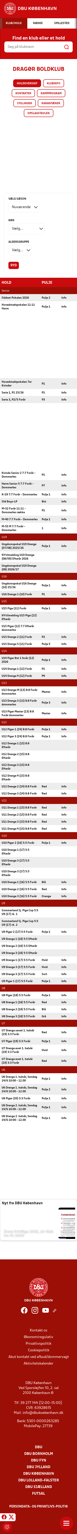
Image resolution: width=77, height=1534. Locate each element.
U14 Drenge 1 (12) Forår (17, 668)
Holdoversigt (27, 83)
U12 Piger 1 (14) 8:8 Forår (18, 729)
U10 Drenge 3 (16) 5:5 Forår (19, 896)
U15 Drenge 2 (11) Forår (17, 637)
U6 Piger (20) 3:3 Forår (16, 1098)
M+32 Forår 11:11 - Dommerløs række (14, 510)
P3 (43, 399)
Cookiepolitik (38, 1350)
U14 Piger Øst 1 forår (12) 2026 (18, 660)
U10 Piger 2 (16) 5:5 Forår (18, 842)
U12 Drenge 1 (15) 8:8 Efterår (15, 745)
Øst (44, 501)
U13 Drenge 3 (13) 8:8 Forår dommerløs (19, 702)
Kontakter (23, 93)
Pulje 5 (46, 644)
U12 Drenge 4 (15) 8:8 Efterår (15, 777)
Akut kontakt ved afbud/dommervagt (38, 1357)
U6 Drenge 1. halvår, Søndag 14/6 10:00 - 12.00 (19, 1078)
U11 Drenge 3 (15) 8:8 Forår (19, 821)
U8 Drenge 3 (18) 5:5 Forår (18, 1016)
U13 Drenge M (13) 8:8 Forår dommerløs (19, 692)
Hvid (45, 960)
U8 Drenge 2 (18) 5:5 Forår (18, 1009)
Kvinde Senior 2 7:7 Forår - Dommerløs (19, 475)
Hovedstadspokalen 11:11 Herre (18, 306)
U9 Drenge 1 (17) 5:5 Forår (18, 960)
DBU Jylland (38, 1467)
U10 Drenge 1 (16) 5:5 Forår (19, 882)
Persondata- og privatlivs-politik (38, 1506)
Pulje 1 (46, 306)
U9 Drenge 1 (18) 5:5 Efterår (19, 939)
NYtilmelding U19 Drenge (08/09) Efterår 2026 (18, 557)
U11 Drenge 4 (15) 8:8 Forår (19, 828)
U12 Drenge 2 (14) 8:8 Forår (19, 786)
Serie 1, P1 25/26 (13, 392)
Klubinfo (53, 83)
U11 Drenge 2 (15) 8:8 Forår (19, 814)
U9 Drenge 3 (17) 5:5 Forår (18, 967)
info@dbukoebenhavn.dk (43, 1413)
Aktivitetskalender (38, 1363)
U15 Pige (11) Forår (14, 608)
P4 (43, 676)
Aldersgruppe (18, 242)
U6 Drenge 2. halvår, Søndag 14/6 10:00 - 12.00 (19, 1107)
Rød (44, 786)
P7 (43, 485)
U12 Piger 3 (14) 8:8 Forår (18, 736)
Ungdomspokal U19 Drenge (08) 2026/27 (19, 567)
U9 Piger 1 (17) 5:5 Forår (17, 981)
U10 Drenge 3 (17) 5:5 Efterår (15, 862)
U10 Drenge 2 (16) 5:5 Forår (19, 889)
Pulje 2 (46, 297)
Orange (46, 896)
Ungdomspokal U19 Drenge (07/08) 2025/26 (19, 546)
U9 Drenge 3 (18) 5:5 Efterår (19, 953)
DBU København (38, 1473)
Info (64, 297)
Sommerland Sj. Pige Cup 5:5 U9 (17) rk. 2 (20, 923)
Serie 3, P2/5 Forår (13, 399)
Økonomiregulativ (38, 1337)
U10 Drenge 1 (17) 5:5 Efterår (15, 851)
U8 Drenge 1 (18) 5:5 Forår (18, 1002)
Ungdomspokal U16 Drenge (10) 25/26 (19, 585)
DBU (38, 1447)
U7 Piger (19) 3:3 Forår (16, 1041)
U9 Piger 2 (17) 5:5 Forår (17, 932)
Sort (44, 974)
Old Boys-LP (9, 501)
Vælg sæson (17, 199)
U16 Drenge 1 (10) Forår (17, 594)
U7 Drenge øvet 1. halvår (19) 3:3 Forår (17, 1050)
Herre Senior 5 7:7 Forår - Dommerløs (18, 485)
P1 (43, 383)
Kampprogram (51, 93)
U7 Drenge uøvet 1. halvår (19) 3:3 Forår (18, 1032)
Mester (46, 691)
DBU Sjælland (38, 1487)
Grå (44, 1016)
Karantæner (50, 103)
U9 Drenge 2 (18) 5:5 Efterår (19, 946)
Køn (11, 220)
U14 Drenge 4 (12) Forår (17, 676)
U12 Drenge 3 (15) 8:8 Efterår (15, 767)
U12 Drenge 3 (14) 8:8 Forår (19, 793)
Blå (44, 882)
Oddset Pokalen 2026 (15, 297)
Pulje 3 (46, 702)
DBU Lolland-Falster (38, 1480)
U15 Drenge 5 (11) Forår (17, 644)
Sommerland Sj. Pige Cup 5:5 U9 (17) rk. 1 (20, 912)
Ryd (13, 265)
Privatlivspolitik (38, 1343)
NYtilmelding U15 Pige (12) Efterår (19, 617)
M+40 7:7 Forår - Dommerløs (20, 519)
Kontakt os (38, 1330)
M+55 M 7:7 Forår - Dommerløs (13, 528)
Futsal (38, 1493)
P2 (43, 637)
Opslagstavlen (39, 113)
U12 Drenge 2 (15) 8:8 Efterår (15, 756)
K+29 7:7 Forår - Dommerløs (19, 494)
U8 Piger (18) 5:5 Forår (16, 995)
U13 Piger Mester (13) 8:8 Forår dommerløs (18, 713)
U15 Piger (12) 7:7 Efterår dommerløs (18, 628)
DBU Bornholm (38, 1454)
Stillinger (24, 103)
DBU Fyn (38, 1460)
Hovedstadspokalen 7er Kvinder (17, 383)
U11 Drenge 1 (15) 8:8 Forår (19, 807)
